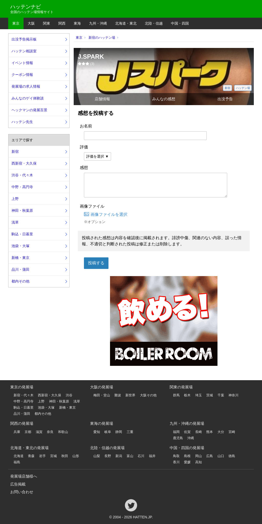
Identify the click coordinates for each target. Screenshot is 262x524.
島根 (187, 456)
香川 (176, 462)
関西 (62, 23)
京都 (28, 432)
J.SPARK (91, 56)
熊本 (209, 432)
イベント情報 (22, 63)
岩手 (42, 456)
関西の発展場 (21, 423)
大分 (220, 432)
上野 (15, 199)
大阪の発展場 (101, 387)
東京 (15, 23)
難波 (117, 395)
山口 (220, 456)
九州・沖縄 (98, 23)
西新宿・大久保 (24, 163)
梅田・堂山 (101, 395)
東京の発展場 (21, 387)
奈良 (50, 432)
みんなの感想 (163, 99)
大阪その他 (148, 395)
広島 (209, 456)
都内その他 (20, 281)
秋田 (64, 456)
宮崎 (231, 432)
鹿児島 (178, 438)
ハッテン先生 (22, 122)
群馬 (176, 395)
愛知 (96, 432)
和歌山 (63, 432)
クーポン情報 (22, 75)
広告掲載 (18, 484)
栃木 (187, 395)
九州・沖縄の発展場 (187, 423)
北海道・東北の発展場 (29, 448)
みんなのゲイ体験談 (28, 98)
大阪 (31, 23)
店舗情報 (102, 99)
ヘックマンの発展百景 (29, 110)
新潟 (118, 456)
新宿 (227, 87)
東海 (77, 23)
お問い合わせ (21, 492)
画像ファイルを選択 (105, 214)
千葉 (220, 395)
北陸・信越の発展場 (107, 448)
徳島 (231, 456)
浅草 (15, 222)
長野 (107, 456)
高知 (198, 462)
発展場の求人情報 (26, 86)
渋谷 (69, 395)
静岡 (118, 432)
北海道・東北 (126, 23)
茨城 (209, 395)
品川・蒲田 (20, 269)
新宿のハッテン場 (102, 37)
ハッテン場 (243, 87)
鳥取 (176, 456)
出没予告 (225, 99)
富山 (130, 456)
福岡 (176, 432)
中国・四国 (180, 23)
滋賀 (39, 432)
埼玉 (198, 395)
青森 (31, 456)
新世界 (130, 395)
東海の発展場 (101, 423)
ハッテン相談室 (24, 51)
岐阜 (107, 432)
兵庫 (17, 432)
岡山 (198, 456)
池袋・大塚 (20, 246)
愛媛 (187, 462)
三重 (130, 432)
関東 (46, 23)
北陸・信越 (154, 23)
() (86, 64)
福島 (17, 462)
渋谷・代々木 (22, 175)
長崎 (198, 432)
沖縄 (190, 438)
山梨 (96, 456)
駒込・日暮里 (22, 234)
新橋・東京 (20, 258)
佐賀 (187, 432)
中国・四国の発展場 (187, 448)
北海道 (19, 456)
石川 (141, 456)
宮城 (53, 456)
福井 (152, 456)
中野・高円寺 (22, 187)
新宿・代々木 (24, 395)
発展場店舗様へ (23, 476)
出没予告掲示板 (24, 39)
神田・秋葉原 (22, 210)
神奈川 (233, 395)
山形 (75, 456)
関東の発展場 (181, 387)
